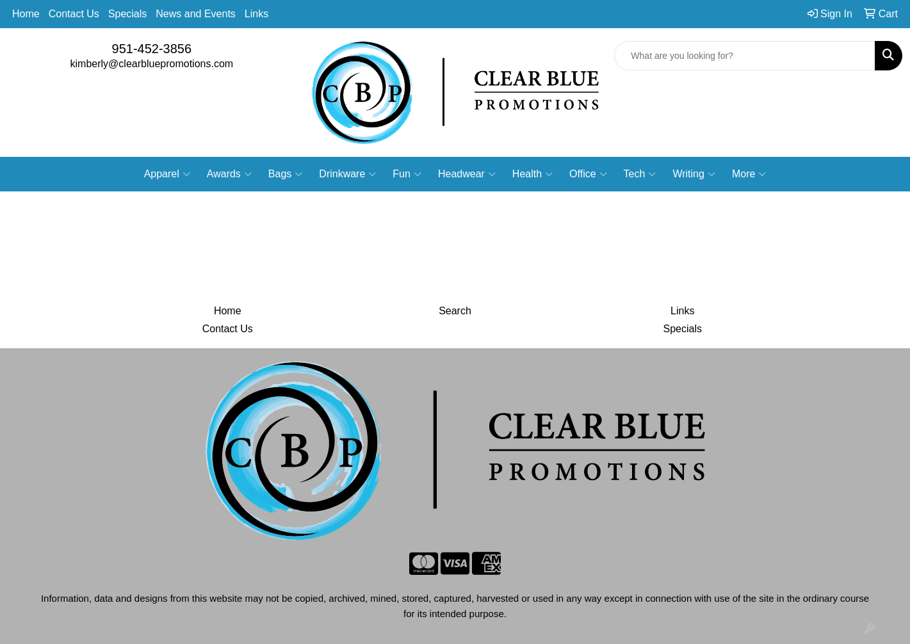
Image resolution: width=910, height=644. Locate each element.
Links (256, 13)
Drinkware (347, 174)
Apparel (167, 174)
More (749, 174)
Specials (127, 13)
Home (26, 13)
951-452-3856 (152, 49)
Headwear (467, 174)
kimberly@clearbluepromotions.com (152, 63)
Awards (229, 174)
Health (532, 174)
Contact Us (74, 13)
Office (588, 174)
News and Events (196, 13)
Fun (407, 174)
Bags (285, 174)
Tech (640, 174)
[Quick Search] (744, 55)
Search (455, 310)
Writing (693, 174)
